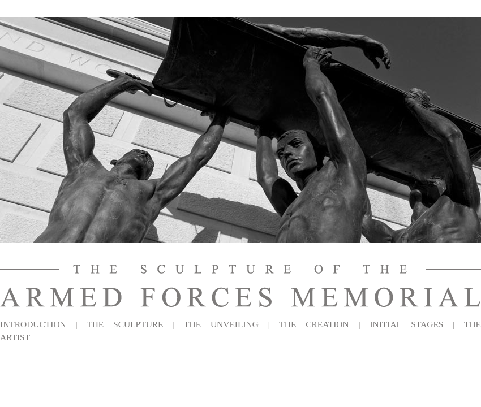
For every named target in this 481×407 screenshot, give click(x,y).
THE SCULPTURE (125, 324)
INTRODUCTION (33, 324)
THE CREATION (314, 324)
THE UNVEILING (221, 324)
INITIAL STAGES (406, 324)
